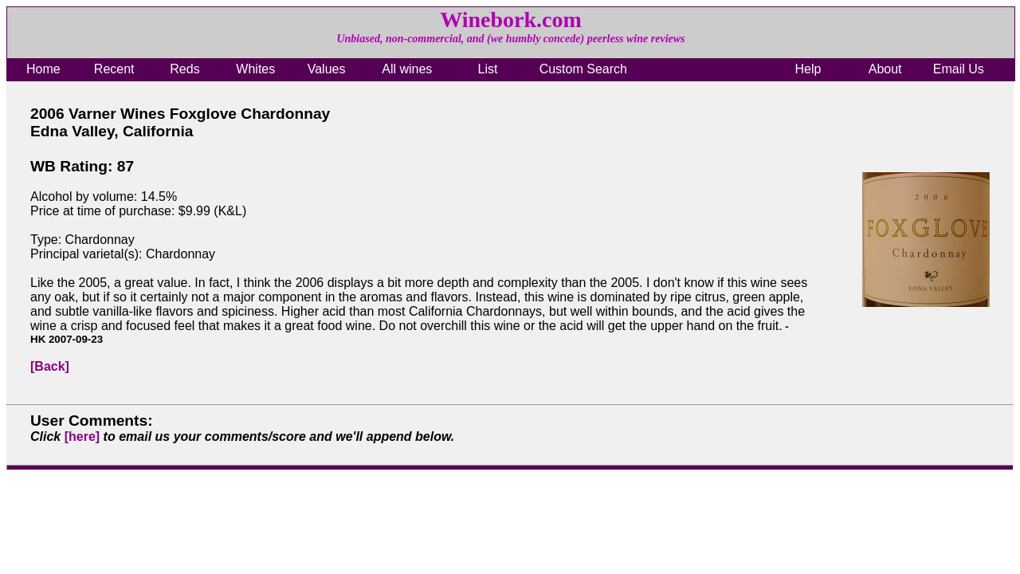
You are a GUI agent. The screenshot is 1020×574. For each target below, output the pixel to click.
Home (43, 69)
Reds (184, 69)
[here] (82, 436)
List (488, 69)
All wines (407, 69)
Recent (114, 69)
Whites (255, 69)
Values (327, 69)
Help (807, 69)
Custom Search (583, 69)
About (885, 69)
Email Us (958, 69)
